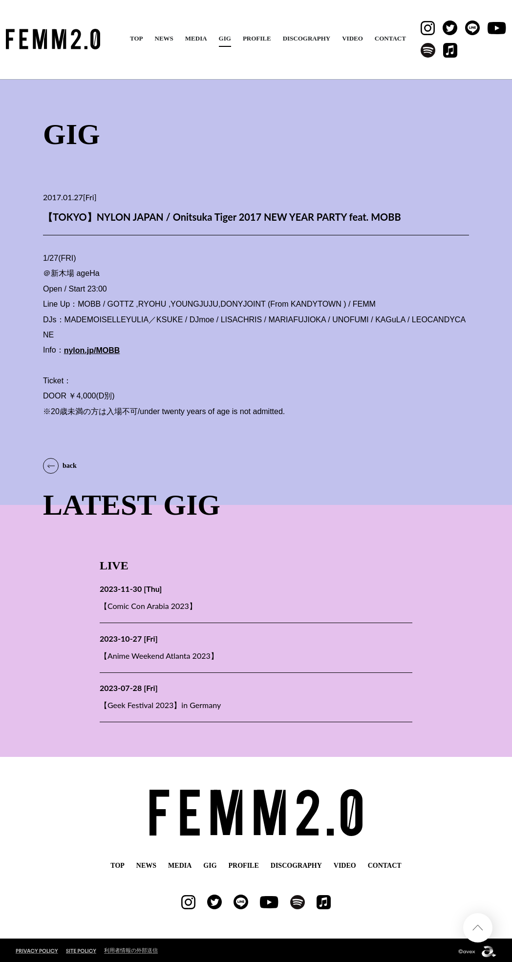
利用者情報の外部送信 (131, 948)
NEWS (164, 38)
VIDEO (352, 38)
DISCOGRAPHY (307, 38)
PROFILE (257, 38)
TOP (136, 38)
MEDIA (196, 38)
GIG (225, 38)
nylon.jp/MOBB (92, 350)
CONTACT (390, 38)
